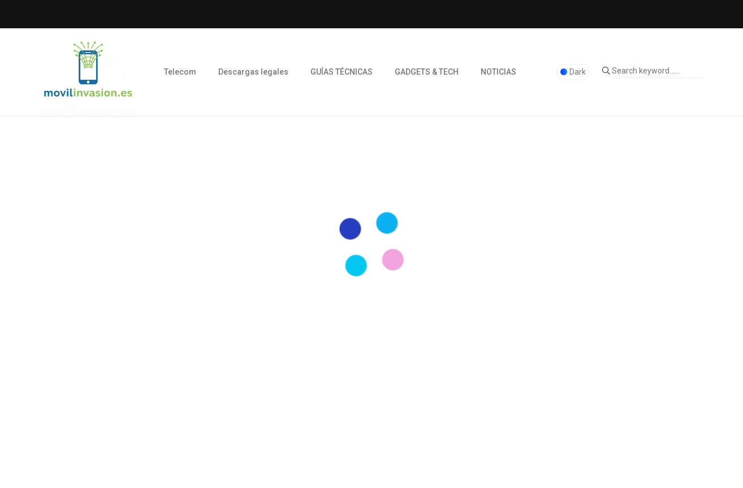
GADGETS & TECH (427, 71)
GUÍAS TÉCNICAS (341, 71)
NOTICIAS (498, 71)
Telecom (180, 71)
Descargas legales (253, 71)
